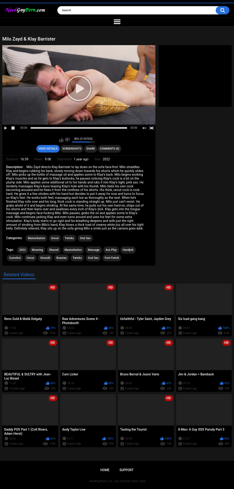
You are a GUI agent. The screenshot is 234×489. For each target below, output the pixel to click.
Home (104, 470)
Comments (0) (109, 148)
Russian (61, 258)
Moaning (37, 249)
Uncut (55, 238)
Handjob (128, 249)
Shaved (53, 249)
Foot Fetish (112, 258)
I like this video (61, 140)
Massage (93, 249)
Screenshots (71, 148)
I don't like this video (67, 140)
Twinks (69, 238)
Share (90, 148)
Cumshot (15, 258)
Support (127, 470)
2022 (22, 249)
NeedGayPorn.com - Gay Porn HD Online (114, 481)
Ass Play (111, 249)
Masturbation (36, 238)
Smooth (45, 258)
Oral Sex (85, 238)
